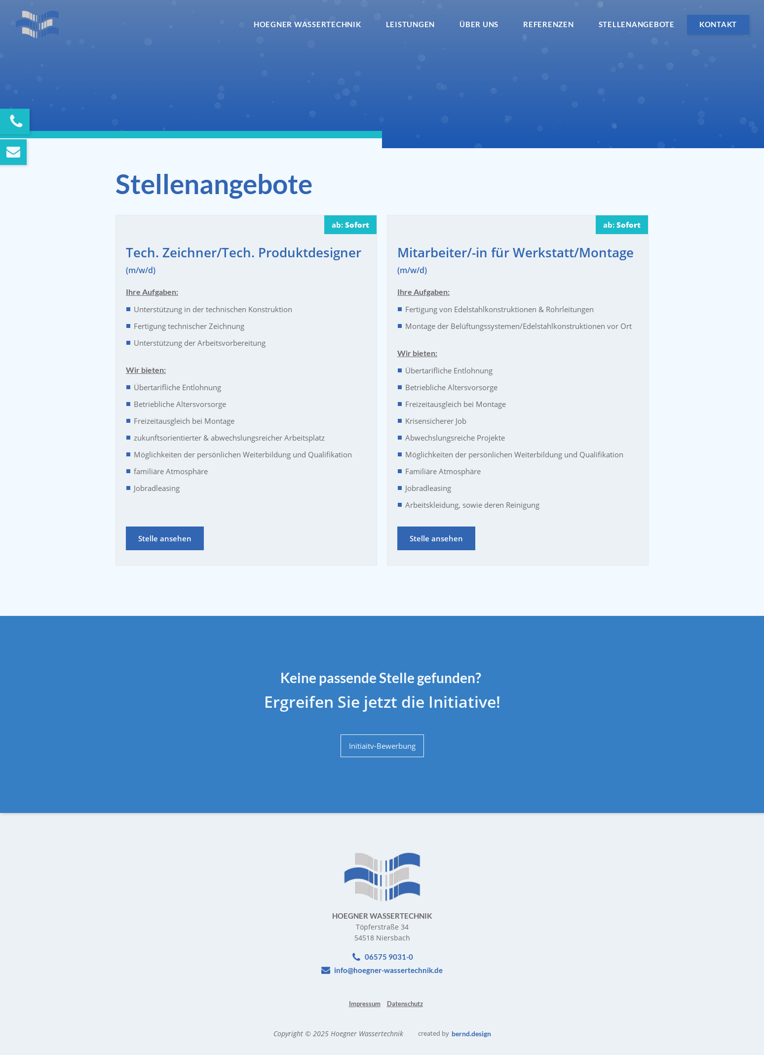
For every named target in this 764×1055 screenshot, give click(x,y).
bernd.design (471, 1033)
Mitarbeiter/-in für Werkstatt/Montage (515, 259)
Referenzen (548, 24)
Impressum (365, 1004)
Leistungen (410, 24)
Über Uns (478, 24)
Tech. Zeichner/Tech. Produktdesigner (243, 259)
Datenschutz (405, 1004)
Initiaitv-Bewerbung (382, 746)
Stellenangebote (637, 24)
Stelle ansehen (164, 538)
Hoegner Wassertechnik (307, 24)
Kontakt (718, 24)
